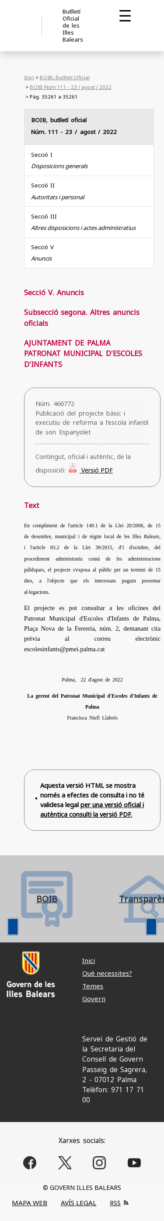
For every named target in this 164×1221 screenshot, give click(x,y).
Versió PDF (96, 470)
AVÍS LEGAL (78, 1202)
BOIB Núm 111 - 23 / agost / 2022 (71, 87)
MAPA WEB (29, 1202)
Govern (93, 998)
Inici (29, 77)
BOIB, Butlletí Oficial (65, 77)
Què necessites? (107, 973)
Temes (92, 985)
